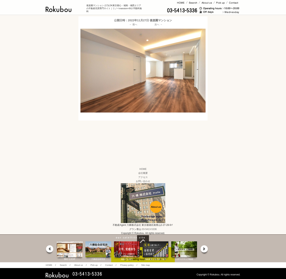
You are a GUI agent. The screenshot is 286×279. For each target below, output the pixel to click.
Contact (109, 265)
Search (63, 265)
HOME (143, 169)
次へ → (158, 24)
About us (78, 265)
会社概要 (143, 173)
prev (49, 250)
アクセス (143, 177)
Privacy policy (127, 265)
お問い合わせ (143, 181)
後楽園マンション (161, 20)
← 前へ (133, 24)
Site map (145, 265)
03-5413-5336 (149, 229)
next (204, 250)
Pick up (94, 265)
